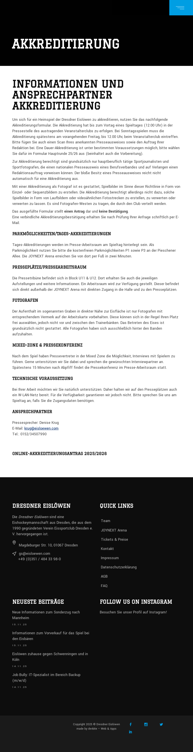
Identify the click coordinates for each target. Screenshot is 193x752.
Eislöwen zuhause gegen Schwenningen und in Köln (50, 656)
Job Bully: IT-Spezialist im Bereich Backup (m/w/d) (46, 677)
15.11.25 (19, 624)
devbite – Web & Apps (102, 729)
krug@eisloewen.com (41, 428)
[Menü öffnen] (181, 7)
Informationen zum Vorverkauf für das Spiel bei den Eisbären (50, 636)
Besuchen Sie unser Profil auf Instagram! (133, 612)
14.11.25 (19, 666)
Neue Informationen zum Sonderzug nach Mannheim (46, 615)
